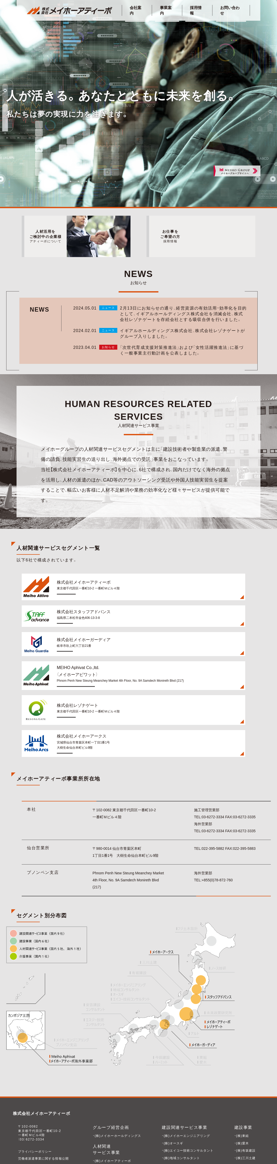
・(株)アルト (242, 1149)
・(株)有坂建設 (244, 1100)
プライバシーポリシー (35, 1101)
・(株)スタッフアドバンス (112, 1118)
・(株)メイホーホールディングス (117, 1085)
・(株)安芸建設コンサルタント (184, 1130)
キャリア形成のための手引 (39, 1122)
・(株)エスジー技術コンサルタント (188, 1115)
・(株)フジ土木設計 (175, 1137)
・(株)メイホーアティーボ (112, 1110)
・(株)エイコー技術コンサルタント (188, 1100)
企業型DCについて (33, 1129)
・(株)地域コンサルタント (181, 1107)
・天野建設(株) (244, 1130)
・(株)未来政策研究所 (177, 1145)
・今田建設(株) (244, 1115)
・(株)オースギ (172, 1092)
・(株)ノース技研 (174, 1122)
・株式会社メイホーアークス (114, 1147)
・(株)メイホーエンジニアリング (186, 1085)
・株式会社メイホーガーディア (116, 1125)
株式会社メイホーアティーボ (42, 1063)
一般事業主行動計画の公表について (46, 1115)
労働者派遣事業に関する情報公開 (44, 1108)
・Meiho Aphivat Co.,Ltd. (113, 1133)
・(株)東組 (241, 1085)
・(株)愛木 (241, 1092)
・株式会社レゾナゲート (110, 1140)
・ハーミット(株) (246, 1122)
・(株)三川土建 (244, 1107)
